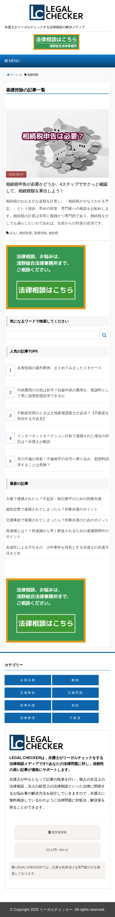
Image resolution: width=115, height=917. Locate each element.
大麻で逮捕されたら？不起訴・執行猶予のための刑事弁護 (53, 499)
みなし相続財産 (21, 233)
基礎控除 (40, 233)
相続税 (53, 233)
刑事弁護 (28, 705)
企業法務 (28, 680)
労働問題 (75, 692)
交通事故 (28, 692)
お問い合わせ (57, 849)
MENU (12, 61)
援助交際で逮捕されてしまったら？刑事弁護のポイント (52, 509)
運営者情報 (57, 832)
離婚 (75, 680)
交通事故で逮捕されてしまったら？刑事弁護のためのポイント (57, 520)
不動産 (75, 718)
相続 (75, 705)
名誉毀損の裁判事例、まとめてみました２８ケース (59, 368)
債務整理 (28, 718)
